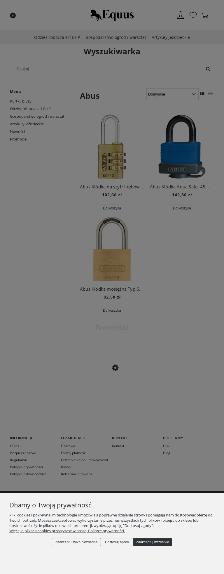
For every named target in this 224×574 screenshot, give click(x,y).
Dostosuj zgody (117, 542)
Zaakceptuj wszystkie (152, 542)
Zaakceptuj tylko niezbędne (76, 542)
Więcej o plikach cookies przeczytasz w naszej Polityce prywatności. (67, 530)
